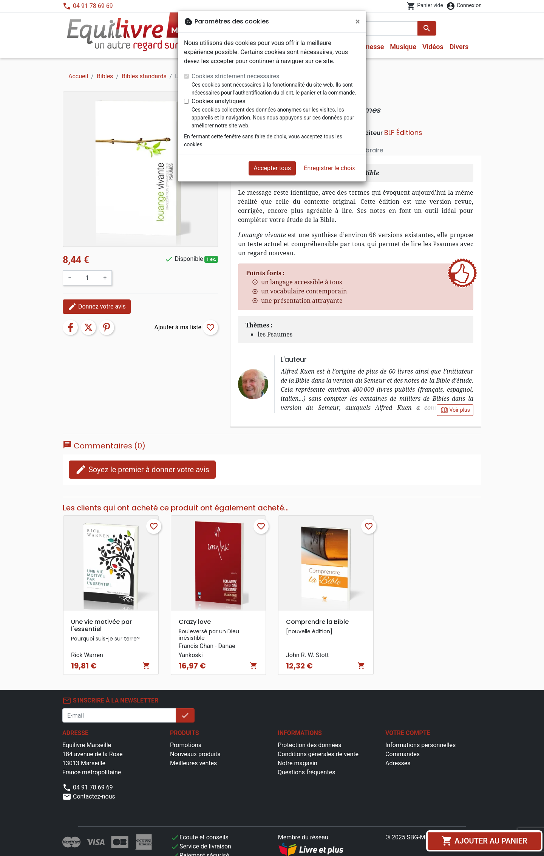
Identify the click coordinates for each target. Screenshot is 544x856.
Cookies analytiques (219, 101)
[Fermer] (357, 21)
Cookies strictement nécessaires (235, 76)
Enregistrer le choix (329, 168)
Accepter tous (272, 168)
